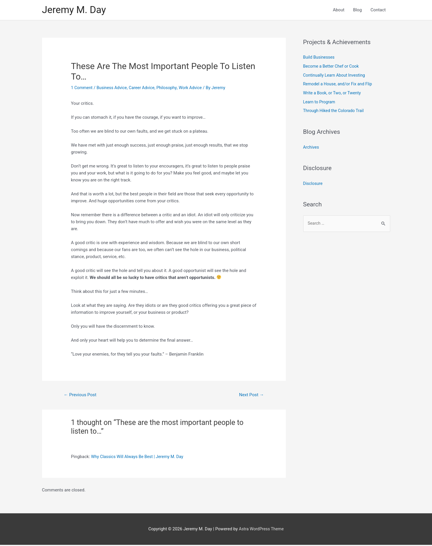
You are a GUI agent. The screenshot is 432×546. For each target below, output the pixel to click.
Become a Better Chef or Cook (332, 67)
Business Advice (113, 88)
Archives (311, 146)
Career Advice (144, 88)
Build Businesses (319, 58)
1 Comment (82, 88)
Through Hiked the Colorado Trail (335, 110)
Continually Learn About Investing (335, 75)
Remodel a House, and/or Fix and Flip (339, 84)
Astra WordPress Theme (261, 530)
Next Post (251, 396)
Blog (357, 10)
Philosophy (170, 88)
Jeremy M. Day (75, 10)
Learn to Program (320, 101)
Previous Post (81, 396)
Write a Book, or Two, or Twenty (333, 93)
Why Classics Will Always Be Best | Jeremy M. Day (139, 458)
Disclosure (313, 182)
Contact (378, 10)
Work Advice (195, 88)
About (338, 10)
